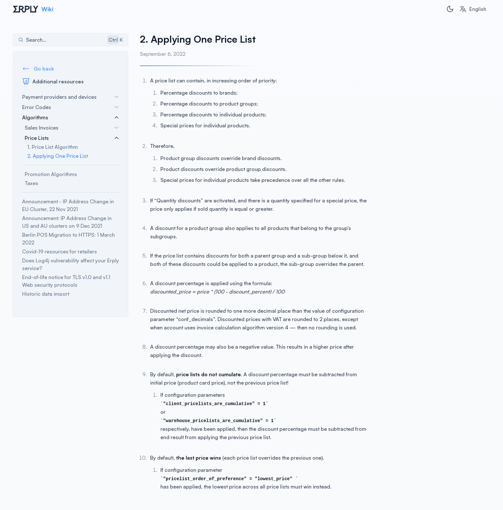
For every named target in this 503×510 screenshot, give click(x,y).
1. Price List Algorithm (52, 147)
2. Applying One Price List (57, 156)
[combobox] (472, 9)
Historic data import (45, 294)
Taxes (31, 183)
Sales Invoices (72, 127)
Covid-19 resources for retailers (59, 251)
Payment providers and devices (70, 97)
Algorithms (70, 117)
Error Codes (70, 107)
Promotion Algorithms (51, 174)
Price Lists (72, 138)
